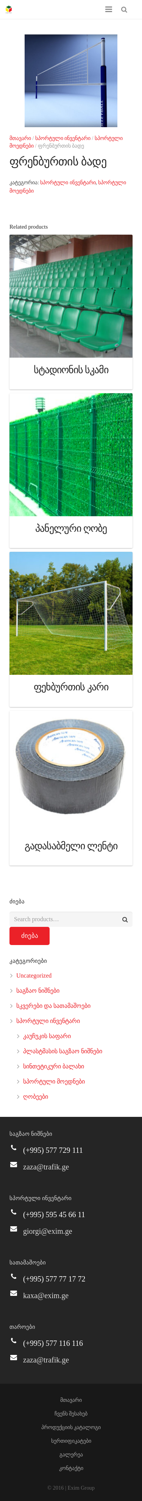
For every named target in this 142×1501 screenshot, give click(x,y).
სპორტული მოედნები (54, 1081)
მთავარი (20, 138)
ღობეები (35, 1096)
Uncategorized (33, 975)
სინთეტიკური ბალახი (53, 1066)
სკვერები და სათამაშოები (53, 1006)
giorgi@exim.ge (47, 1231)
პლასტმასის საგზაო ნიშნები (62, 1051)
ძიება (29, 935)
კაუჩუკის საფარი (47, 1036)
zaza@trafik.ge (46, 1167)
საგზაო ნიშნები (37, 990)
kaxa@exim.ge (46, 1295)
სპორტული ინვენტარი (63, 138)
